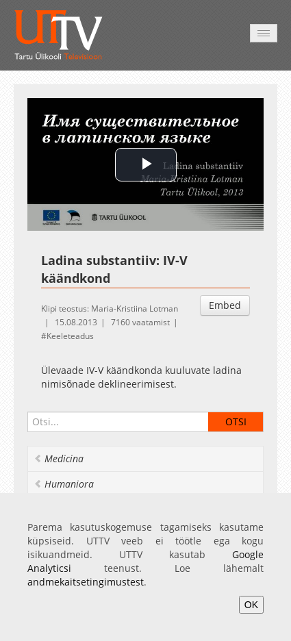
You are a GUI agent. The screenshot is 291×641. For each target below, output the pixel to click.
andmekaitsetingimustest (85, 581)
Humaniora (64, 483)
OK (251, 604)
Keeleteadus (70, 336)
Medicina (59, 458)
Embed (225, 305)
